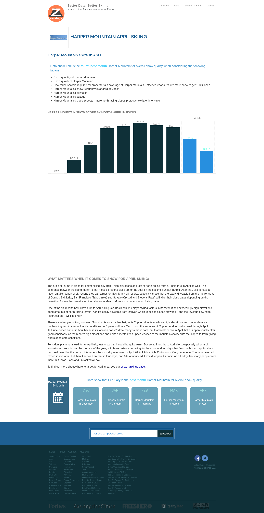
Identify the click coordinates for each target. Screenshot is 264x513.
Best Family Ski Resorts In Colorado (123, 477)
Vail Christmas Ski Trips (117, 472)
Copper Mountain (89, 472)
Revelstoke (68, 469)
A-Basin (85, 461)
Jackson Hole (54, 456)
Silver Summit (88, 467)
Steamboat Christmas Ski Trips (120, 469)
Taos (84, 469)
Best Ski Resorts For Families (120, 456)
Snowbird (53, 467)
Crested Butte (55, 485)
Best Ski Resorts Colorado (93, 480)
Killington (86, 464)
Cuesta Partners (70, 493)
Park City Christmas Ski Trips (120, 461)
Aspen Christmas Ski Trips (118, 464)
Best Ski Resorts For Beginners (121, 480)
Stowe (66, 488)
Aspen (66, 477)
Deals (52, 451)
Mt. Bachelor (87, 475)
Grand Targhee (70, 456)
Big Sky (52, 472)
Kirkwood (53, 483)
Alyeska (67, 475)
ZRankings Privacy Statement (120, 491)
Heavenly (68, 467)
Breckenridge (69, 459)
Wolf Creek (86, 456)
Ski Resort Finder (115, 483)
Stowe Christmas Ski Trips (118, 467)
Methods (84, 451)
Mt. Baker (86, 459)
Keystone (53, 488)
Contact (72, 451)
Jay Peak (68, 461)
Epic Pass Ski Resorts (91, 488)
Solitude (67, 485)
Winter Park (54, 493)
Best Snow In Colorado (91, 493)
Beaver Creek (55, 480)
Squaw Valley (69, 464)
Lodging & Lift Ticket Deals (93, 477)
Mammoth (53, 477)
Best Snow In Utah (90, 483)
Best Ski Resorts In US (117, 488)
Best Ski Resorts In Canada (119, 475)
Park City (53, 475)
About (62, 451)
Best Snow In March (90, 485)
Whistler (52, 469)
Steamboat (68, 472)
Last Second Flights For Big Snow (122, 459)
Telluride (52, 464)
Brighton (67, 483)
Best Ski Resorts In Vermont (119, 485)
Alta (50, 459)
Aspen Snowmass (71, 480)
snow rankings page (133, 366)
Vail (50, 461)
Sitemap (111, 493)
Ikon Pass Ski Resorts (91, 491)
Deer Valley (54, 491)
